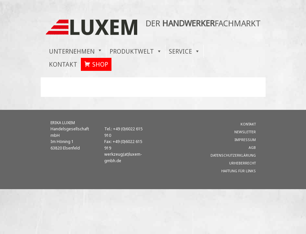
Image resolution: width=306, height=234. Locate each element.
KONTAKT (63, 64)
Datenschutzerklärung (233, 155)
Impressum (245, 139)
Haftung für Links (238, 170)
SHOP (100, 64)
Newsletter (245, 131)
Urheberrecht (242, 163)
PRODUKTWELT (131, 51)
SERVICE (180, 51)
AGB (252, 147)
